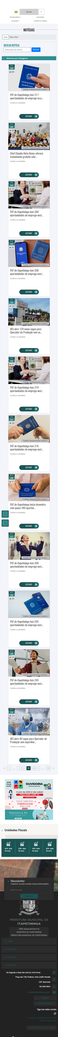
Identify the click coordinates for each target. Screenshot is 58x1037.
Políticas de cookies (48, 1020)
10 (33, 768)
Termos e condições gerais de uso (42, 1018)
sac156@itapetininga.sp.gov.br (39, 992)
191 (48, 768)
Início (5, 37)
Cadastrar (29, 896)
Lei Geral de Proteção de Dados (41, 1028)
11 (38, 768)
